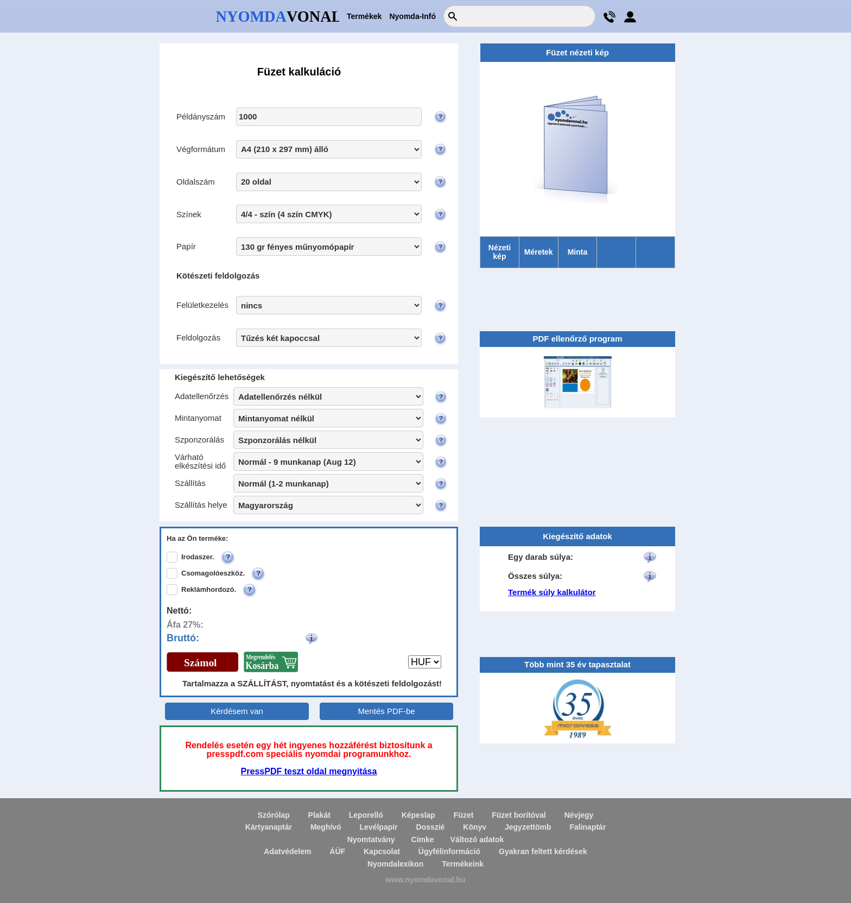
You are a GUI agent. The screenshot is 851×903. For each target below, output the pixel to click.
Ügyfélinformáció (449, 851)
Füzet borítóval (519, 815)
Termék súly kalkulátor (551, 592)
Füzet (464, 815)
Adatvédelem (287, 851)
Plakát (319, 815)
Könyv (474, 827)
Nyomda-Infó (412, 16)
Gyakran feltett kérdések (543, 851)
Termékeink (463, 864)
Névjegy (579, 815)
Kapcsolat (382, 851)
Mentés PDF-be (386, 711)
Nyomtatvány (371, 839)
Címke (422, 839)
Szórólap (274, 815)
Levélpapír (379, 827)
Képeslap (418, 815)
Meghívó (325, 827)
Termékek (364, 16)
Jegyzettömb (528, 827)
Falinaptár (587, 827)
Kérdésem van (237, 711)
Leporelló (366, 815)
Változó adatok (477, 839)
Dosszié (430, 827)
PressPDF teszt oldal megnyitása (309, 771)
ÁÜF (337, 851)
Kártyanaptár (268, 827)
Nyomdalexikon (395, 864)
